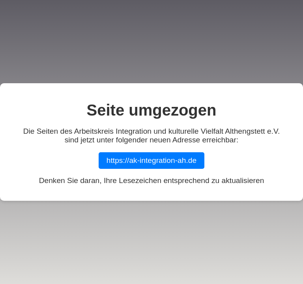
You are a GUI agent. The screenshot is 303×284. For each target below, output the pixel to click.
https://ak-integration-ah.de (151, 160)
